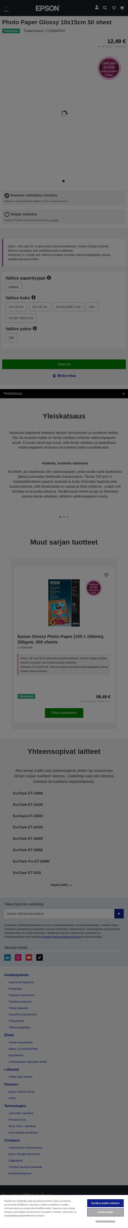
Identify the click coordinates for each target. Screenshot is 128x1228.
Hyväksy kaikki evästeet (105, 1203)
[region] (64, 1211)
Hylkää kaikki (105, 1212)
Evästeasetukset (105, 1221)
